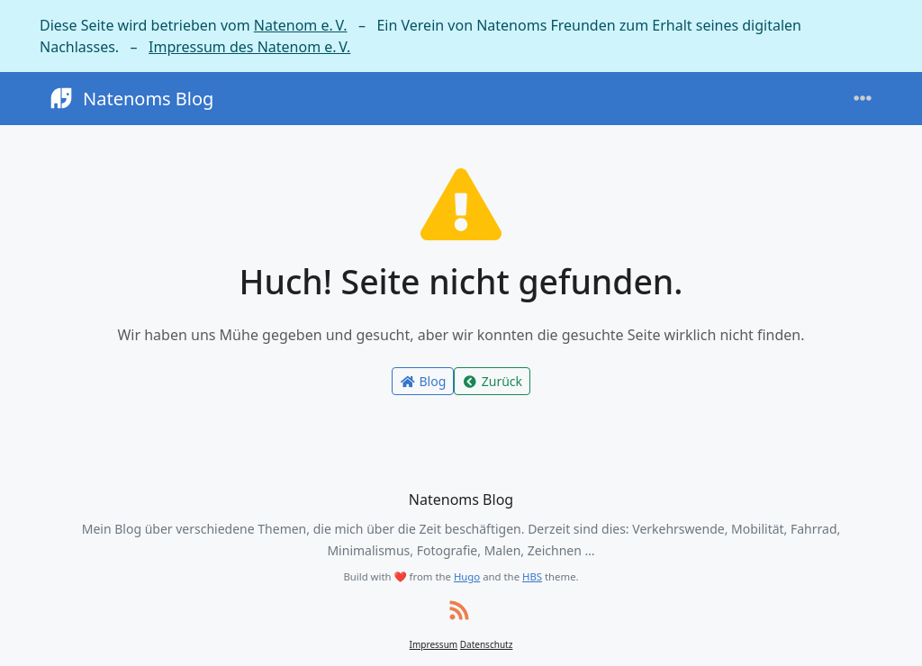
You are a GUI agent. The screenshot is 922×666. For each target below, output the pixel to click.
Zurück (492, 381)
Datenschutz (486, 644)
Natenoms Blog (130, 98)
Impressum (434, 644)
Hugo (467, 576)
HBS (532, 576)
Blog (423, 381)
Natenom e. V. (301, 25)
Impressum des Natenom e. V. (249, 47)
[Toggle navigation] (862, 99)
